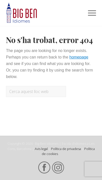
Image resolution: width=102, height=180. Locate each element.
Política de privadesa (66, 148)
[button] (92, 13)
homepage (78, 57)
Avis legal (41, 148)
